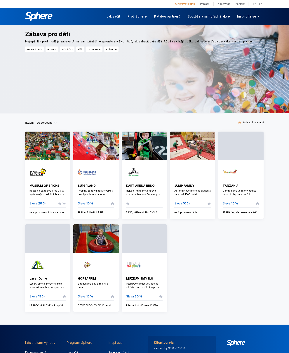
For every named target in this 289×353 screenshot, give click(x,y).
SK (254, 3)
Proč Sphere (137, 16)
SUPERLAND (87, 185)
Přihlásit (204, 3)
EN (260, 3)
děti (80, 49)
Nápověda (224, 3)
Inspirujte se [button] (247, 16)
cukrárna (111, 49)
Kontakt (240, 3)
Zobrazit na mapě (251, 122)
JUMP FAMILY (184, 185)
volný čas (67, 49)
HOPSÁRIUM (87, 278)
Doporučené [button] (45, 122)
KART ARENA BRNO (140, 185)
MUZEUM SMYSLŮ (139, 278)
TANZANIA (230, 185)
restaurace (94, 49)
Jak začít (113, 16)
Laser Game (38, 278)
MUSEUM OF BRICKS (44, 185)
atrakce (51, 49)
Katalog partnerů (167, 16)
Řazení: (29, 122)
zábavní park (34, 49)
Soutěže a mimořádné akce (209, 16)
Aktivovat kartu (185, 3)
